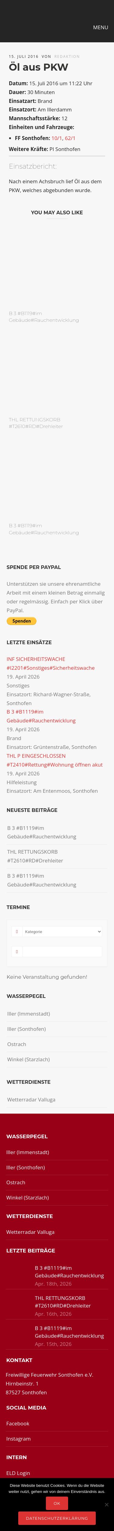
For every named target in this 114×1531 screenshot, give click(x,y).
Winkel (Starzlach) (28, 1059)
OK (57, 1503)
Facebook (17, 1423)
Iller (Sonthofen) (26, 1028)
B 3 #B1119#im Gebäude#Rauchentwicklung (41, 832)
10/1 (56, 138)
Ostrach (16, 1044)
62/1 (70, 138)
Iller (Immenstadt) (28, 1013)
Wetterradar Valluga (31, 1099)
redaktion (67, 56)
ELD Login (18, 1473)
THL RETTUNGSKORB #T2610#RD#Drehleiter (35, 856)
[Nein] (106, 1504)
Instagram (18, 1438)
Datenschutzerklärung (57, 1518)
